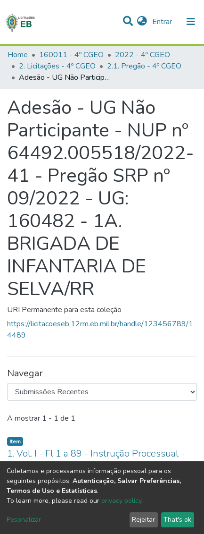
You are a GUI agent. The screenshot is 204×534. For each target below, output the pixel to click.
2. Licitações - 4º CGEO (57, 66)
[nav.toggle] (191, 21)
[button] (142, 21)
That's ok (177, 519)
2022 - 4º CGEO (142, 55)
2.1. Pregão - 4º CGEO (144, 66)
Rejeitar (143, 519)
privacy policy (121, 500)
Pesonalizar (24, 519)
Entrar (163, 22)
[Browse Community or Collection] (102, 392)
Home (18, 55)
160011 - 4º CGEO (71, 55)
